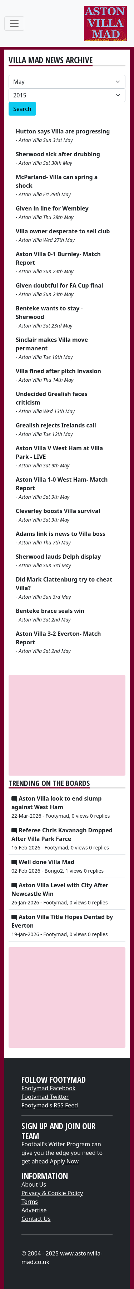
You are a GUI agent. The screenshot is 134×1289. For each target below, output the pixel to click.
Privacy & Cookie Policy (52, 1193)
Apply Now (64, 1161)
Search (22, 109)
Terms (29, 1202)
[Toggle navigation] (14, 23)
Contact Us (35, 1219)
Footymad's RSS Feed (49, 1105)
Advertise (33, 1210)
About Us (33, 1184)
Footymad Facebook (48, 1088)
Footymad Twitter (45, 1097)
